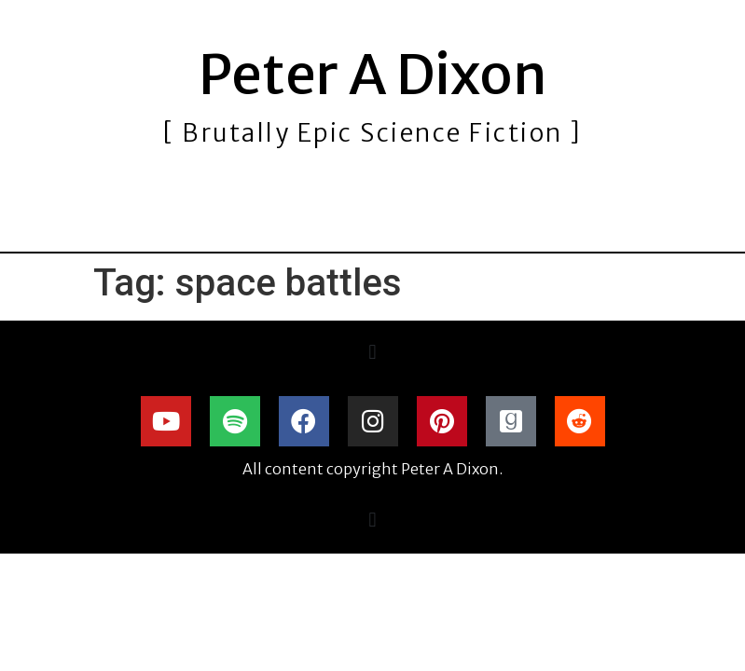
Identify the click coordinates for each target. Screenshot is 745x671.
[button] (372, 352)
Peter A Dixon (373, 74)
